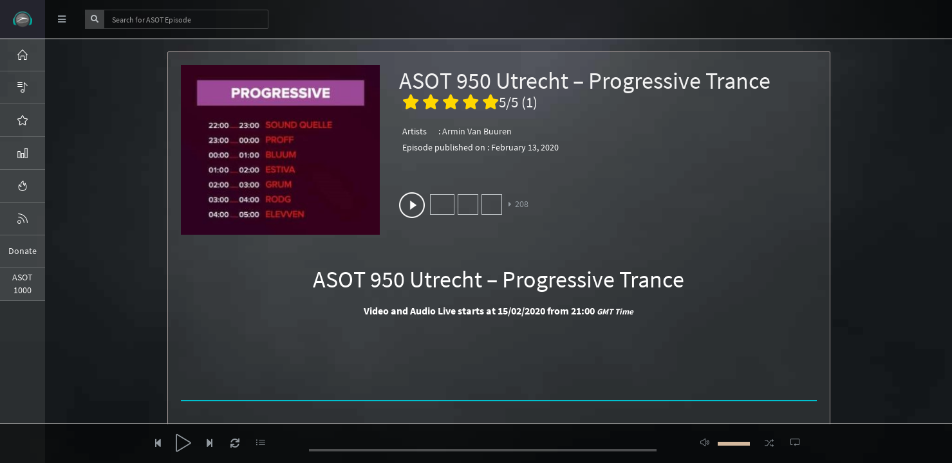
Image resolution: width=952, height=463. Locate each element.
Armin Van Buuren (477, 131)
